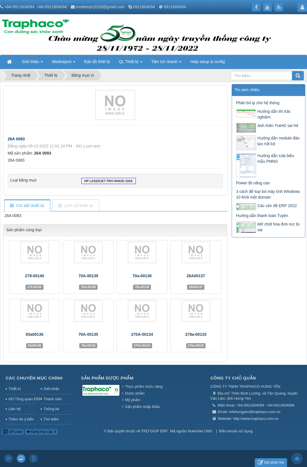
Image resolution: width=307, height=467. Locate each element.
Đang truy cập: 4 (41, 432)
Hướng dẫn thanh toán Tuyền (262, 215)
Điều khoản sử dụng (236, 431)
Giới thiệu (51, 389)
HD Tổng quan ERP (22, 399)
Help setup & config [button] (207, 61)
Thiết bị (15, 389)
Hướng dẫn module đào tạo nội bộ (279, 141)
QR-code (12, 432)
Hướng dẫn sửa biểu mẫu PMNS (276, 158)
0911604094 (144, 7)
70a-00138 (142, 276)
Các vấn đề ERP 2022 (277, 205)
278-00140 (34, 276)
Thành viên (52, 399)
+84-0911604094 (19, 7)
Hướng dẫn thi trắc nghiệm (274, 114)
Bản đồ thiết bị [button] (97, 61)
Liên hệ (14, 409)
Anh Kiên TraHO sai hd (278, 125)
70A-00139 (88, 276)
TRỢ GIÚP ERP (154, 431)
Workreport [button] (63, 63)
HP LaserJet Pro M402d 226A (109, 181)
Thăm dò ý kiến (21, 419)
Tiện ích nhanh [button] (166, 63)
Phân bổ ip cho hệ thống (257, 103)
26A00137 (196, 276)
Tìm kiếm (51, 419)
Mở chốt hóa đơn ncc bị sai (279, 227)
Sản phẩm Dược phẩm (107, 378)
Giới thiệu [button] (32, 63)
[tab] (27, 205)
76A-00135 (88, 334)
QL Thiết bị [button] (130, 63)
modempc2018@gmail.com (100, 7)
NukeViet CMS (200, 431)
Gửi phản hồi (271, 462)
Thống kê (51, 409)
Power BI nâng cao (253, 183)
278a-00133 (196, 334)
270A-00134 (142, 334)
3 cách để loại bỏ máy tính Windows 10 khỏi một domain (268, 194)
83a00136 (34, 334)
